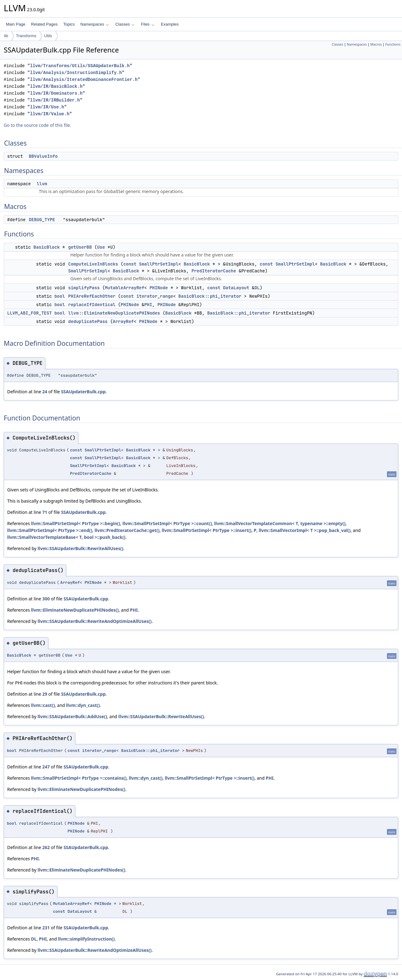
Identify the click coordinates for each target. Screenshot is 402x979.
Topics (69, 24)
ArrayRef (123, 321)
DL (257, 288)
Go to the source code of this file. (37, 125)
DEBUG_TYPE (42, 219)
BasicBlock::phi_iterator (209, 296)
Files (147, 24)
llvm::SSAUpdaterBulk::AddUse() (72, 716)
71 (44, 512)
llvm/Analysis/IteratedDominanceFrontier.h (83, 79)
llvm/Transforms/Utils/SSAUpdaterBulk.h (80, 66)
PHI (148, 304)
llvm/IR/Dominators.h (56, 93)
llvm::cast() (43, 705)
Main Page (15, 24)
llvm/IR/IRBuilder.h (55, 100)
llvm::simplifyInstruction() (86, 939)
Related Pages (44, 24)
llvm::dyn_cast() (83, 705)
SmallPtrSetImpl (158, 264)
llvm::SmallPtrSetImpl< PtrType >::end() (49, 530)
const (129, 264)
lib (6, 35)
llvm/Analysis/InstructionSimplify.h (76, 73)
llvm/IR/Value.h (49, 114)
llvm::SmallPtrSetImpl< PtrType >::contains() (79, 778)
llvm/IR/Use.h (47, 107)
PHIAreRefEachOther (91, 296)
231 (46, 928)
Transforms (26, 35)
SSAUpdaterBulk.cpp (83, 392)
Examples (170, 24)
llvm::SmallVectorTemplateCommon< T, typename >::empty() (280, 523)
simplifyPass (84, 288)
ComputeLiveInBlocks (93, 264)
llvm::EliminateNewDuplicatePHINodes (114, 313)
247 (46, 767)
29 (44, 694)
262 (46, 847)
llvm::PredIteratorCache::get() (127, 530)
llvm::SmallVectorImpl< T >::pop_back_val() (304, 530)
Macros (376, 44)
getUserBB (80, 247)
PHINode (159, 288)
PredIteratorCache (213, 271)
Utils (48, 35)
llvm (42, 183)
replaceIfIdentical (91, 304)
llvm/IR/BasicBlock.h (56, 86)
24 (44, 392)
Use (101, 247)
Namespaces (94, 24)
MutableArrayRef (124, 288)
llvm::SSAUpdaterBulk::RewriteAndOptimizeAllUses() (94, 621)
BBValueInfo (43, 156)
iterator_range (154, 296)
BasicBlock (46, 247)
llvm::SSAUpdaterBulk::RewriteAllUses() (80, 548)
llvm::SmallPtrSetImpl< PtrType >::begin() (75, 523)
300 (46, 599)
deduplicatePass (87, 321)
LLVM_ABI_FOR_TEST (29, 313)
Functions (392, 44)
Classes (125, 24)
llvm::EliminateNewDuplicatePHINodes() (75, 610)
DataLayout (236, 288)
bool (59, 296)
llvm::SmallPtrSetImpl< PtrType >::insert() (206, 530)
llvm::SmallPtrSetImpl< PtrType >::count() (167, 523)
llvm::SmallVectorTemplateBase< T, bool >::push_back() (66, 537)
